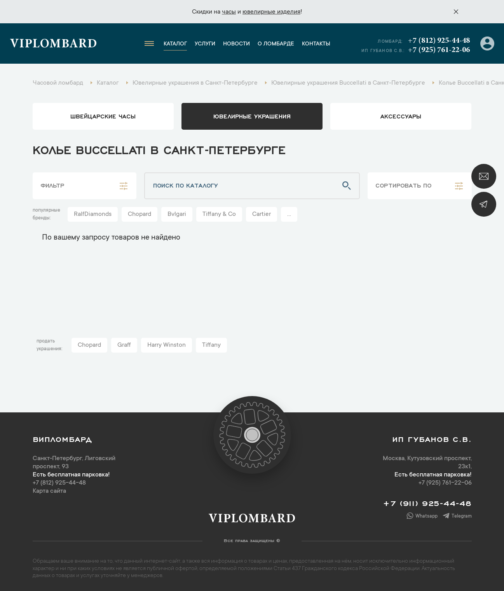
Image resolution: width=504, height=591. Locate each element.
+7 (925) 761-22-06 (439, 50)
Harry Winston (166, 345)
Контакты (316, 44)
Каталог (175, 44)
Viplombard (53, 44)
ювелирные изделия (271, 12)
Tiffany (211, 345)
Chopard (139, 214)
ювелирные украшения (252, 115)
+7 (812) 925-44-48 (439, 41)
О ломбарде (276, 44)
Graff (124, 345)
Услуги (205, 44)
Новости (236, 44)
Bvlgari (176, 214)
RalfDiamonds (93, 214)
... (289, 214)
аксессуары (400, 115)
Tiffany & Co (219, 214)
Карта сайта (49, 491)
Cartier (261, 214)
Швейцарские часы (103, 115)
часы (229, 12)
